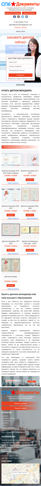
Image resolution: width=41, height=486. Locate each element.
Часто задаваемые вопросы (11, 432)
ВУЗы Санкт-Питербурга (13, 13)
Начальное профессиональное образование (17, 442)
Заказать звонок (20, 27)
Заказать (11, 179)
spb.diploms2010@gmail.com (20, 25)
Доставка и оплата (8, 418)
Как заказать (6, 421)
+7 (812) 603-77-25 (20, 22)
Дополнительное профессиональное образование (19, 447)
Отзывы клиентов (7, 428)
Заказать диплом (29, 13)
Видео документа (13, 183)
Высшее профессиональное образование (16, 440)
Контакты (5, 423)
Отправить (20, 75)
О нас (3, 425)
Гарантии (4, 416)
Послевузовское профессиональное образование (19, 445)
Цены (3, 430)
